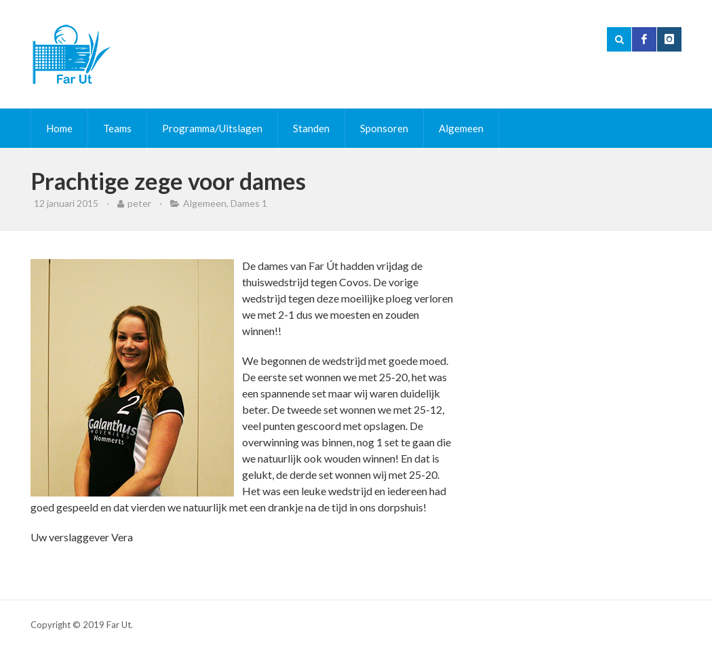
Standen (311, 128)
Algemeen (461, 128)
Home (59, 128)
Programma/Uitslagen (212, 128)
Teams (117, 128)
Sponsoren (384, 128)
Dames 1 (249, 203)
